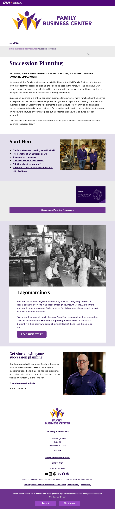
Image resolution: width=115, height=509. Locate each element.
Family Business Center (18, 49)
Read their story (32, 334)
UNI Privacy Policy (57, 497)
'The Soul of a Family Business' (28, 160)
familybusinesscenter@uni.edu (57, 458)
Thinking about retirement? (27, 164)
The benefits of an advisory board (30, 153)
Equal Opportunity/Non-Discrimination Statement (45, 485)
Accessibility (86, 485)
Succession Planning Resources (57, 210)
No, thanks (69, 503)
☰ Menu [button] (14, 43)
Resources (33, 49)
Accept (45, 503)
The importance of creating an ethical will (34, 150)
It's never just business (24, 157)
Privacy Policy (73, 485)
